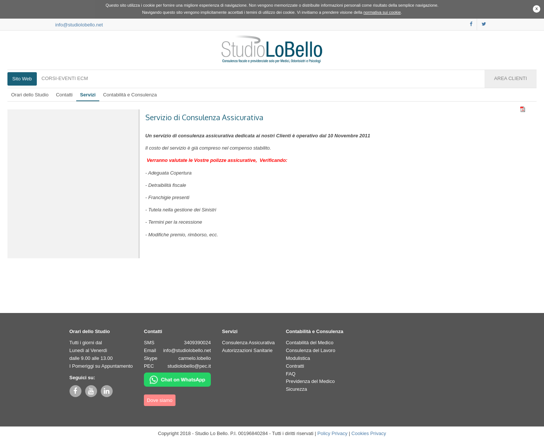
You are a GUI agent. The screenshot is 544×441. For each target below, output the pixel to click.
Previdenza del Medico (310, 381)
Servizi (88, 95)
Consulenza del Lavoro (310, 350)
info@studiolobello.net (79, 25)
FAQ (291, 374)
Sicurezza (296, 389)
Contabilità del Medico (310, 342)
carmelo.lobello (194, 358)
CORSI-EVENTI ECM (65, 78)
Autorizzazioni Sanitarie (247, 350)
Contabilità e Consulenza (130, 95)
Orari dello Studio (29, 95)
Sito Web (22, 79)
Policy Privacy (333, 433)
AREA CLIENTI (510, 78)
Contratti (295, 366)
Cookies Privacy (368, 433)
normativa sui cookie (382, 12)
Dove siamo (160, 400)
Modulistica (298, 358)
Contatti (64, 95)
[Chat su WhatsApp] (177, 379)
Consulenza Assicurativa (248, 342)
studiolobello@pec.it (189, 366)
